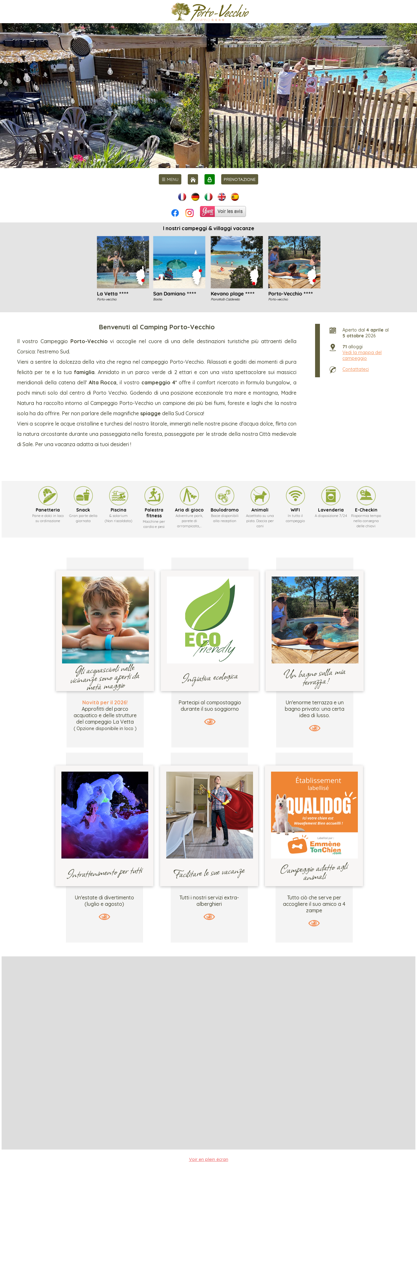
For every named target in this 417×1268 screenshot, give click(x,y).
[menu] (170, 179)
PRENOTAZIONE (240, 179)
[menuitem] (170, 179)
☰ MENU (170, 179)
